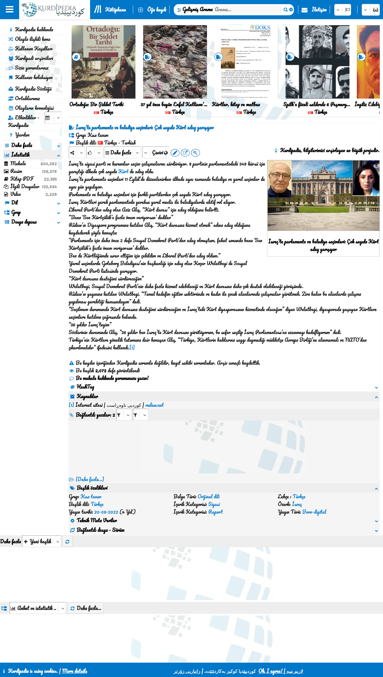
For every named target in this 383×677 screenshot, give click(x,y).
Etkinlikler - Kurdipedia (23, 121)
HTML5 (226, 655)
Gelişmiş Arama (197, 9)
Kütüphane (115, 9)
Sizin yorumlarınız (28, 67)
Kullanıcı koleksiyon (30, 77)
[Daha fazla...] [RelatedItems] (90, 471)
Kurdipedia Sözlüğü (29, 89)
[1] (132, 347)
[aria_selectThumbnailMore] (41, 510)
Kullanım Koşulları (30, 48)
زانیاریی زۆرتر (187, 671)
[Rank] (94, 152)
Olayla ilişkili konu (29, 39)
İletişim (319, 9)
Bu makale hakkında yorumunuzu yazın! (109, 378)
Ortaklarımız (24, 98)
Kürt (123, 171)
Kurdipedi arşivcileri (30, 58)
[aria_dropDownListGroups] (38, 577)
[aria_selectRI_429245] (124, 407)
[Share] (77, 152)
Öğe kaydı (156, 9)
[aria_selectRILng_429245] (140, 407)
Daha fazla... (85, 577)
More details (74, 671)
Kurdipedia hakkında (30, 29)
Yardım (18, 134)
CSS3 (201, 655)
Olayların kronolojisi (31, 108)
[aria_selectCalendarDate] (53, 117)
